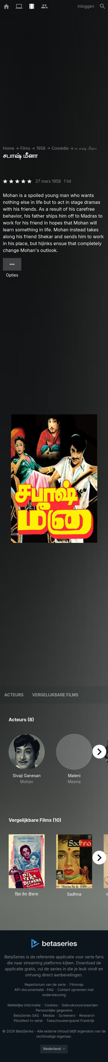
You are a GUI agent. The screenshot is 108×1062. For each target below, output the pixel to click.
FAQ (50, 990)
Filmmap (77, 984)
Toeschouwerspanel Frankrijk (70, 1020)
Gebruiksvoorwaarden (80, 1005)
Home (8, 148)
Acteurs (14, 694)
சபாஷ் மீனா (86, 148)
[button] (27, 762)
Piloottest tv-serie (28, 1020)
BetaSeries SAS (26, 1015)
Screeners (67, 1015)
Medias (49, 1015)
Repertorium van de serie (45, 984)
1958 (40, 148)
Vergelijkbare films (55, 694)
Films (25, 148)
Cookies (51, 1005)
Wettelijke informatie (23, 1005)
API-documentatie (29, 990)
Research (86, 1015)
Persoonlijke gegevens (54, 1010)
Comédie (60, 148)
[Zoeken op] (102, 6)
